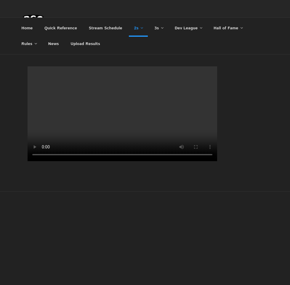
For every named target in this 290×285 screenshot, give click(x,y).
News (53, 44)
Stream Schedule (105, 28)
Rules (29, 44)
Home (27, 28)
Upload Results (85, 44)
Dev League (189, 28)
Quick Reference (60, 28)
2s (139, 28)
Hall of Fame (229, 28)
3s (159, 28)
